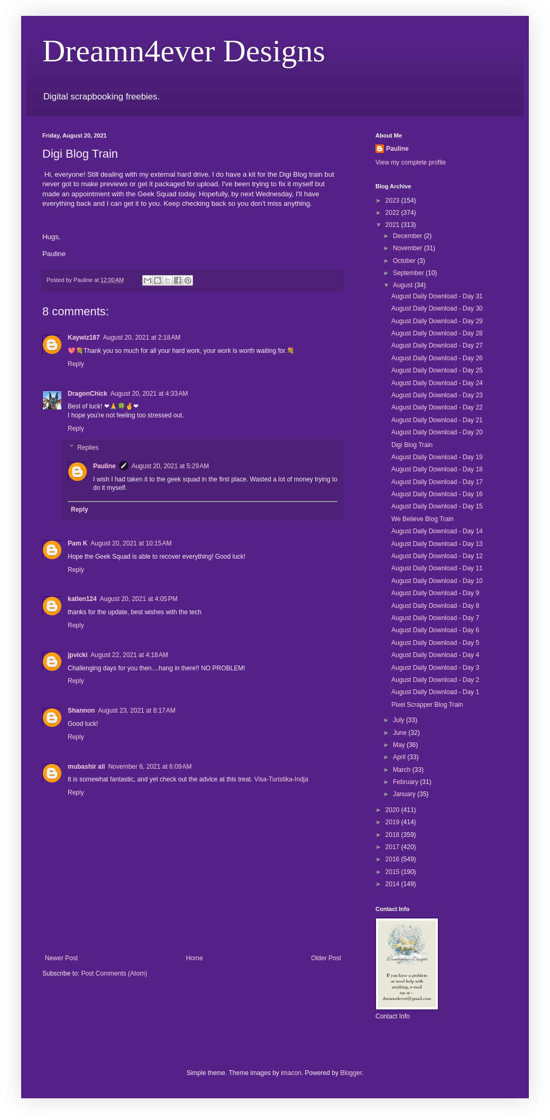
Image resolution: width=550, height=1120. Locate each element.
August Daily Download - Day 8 (435, 605)
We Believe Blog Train (422, 519)
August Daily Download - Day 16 (437, 494)
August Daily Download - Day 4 (435, 655)
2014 (393, 884)
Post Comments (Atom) (114, 973)
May (400, 745)
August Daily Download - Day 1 (435, 692)
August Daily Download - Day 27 (437, 345)
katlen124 (82, 599)
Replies (87, 447)
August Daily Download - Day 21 (437, 420)
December (408, 236)
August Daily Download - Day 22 (437, 407)
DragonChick (87, 393)
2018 (393, 835)
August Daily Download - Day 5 (435, 642)
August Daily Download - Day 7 (435, 618)
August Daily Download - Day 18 (437, 469)
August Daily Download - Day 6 (435, 630)
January (405, 794)
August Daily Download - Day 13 (437, 544)
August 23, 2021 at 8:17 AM (136, 710)
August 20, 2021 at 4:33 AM (149, 393)
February (406, 782)
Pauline (104, 466)
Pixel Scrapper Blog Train (427, 704)
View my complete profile (410, 162)
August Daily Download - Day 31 (437, 296)
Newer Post (61, 958)
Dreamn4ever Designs (183, 50)
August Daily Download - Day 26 (437, 358)
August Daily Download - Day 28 (437, 333)
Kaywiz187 (84, 337)
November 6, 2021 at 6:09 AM (150, 766)
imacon (291, 1073)
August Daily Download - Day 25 (437, 370)
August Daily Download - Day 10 (437, 581)
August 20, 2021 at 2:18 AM (141, 337)
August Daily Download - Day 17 (437, 482)
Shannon (81, 710)
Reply (76, 364)
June (400, 732)
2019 (393, 822)
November (408, 248)
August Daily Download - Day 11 (437, 568)
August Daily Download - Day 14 (437, 531)
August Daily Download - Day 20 (437, 432)
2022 (393, 212)
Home (194, 958)
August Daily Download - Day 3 (435, 667)
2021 (393, 225)
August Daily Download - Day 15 (437, 506)
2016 (393, 859)
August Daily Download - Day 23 (437, 395)
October (405, 261)
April (400, 757)
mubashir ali (86, 766)
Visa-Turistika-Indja (281, 779)
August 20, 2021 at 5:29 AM (170, 466)
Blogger (351, 1073)
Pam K (77, 543)
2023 (393, 200)
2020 (393, 810)
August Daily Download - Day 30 (437, 308)
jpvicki (77, 655)
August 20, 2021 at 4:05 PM (139, 599)
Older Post (326, 958)
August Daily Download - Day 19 (437, 457)
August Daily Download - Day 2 (435, 680)
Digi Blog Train (412, 445)
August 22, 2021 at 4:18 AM (129, 655)
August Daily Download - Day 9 (435, 593)
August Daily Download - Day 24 (437, 383)
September (409, 273)
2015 (393, 872)
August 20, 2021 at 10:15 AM (130, 543)
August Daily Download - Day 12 (437, 556)
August (404, 285)
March (402, 769)
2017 (393, 847)
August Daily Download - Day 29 (437, 321)
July (399, 720)
